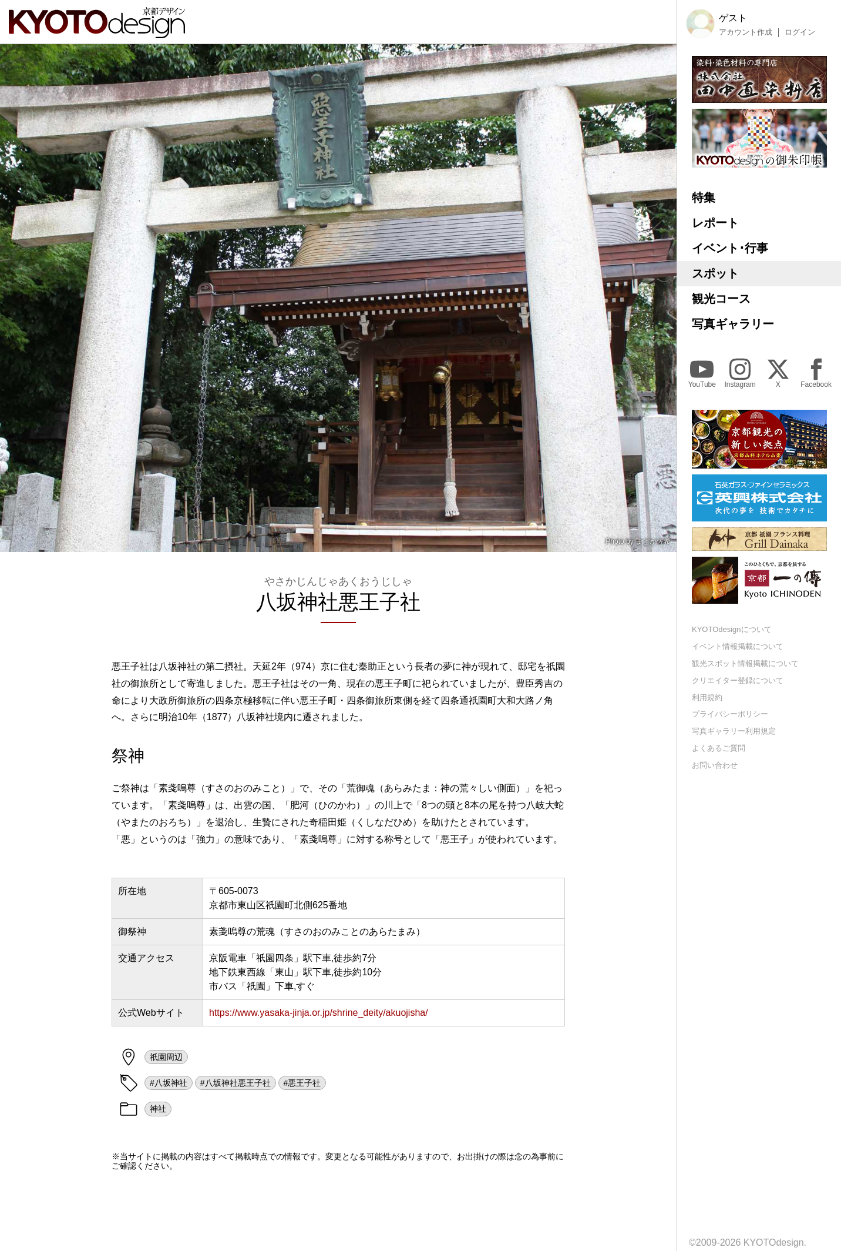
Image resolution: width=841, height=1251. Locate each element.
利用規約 (707, 697)
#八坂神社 (168, 1083)
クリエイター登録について (737, 680)
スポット (715, 273)
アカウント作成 (745, 32)
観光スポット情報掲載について (745, 663)
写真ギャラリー (733, 323)
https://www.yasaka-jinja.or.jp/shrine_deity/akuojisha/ (318, 1013)
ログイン (800, 32)
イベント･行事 (730, 248)
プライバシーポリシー (730, 714)
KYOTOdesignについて (732, 629)
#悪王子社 (302, 1083)
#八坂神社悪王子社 (235, 1083)
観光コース (721, 298)
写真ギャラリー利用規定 (734, 731)
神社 (158, 1108)
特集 (703, 197)
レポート (715, 222)
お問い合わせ (715, 765)
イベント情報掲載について (737, 646)
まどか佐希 (653, 541)
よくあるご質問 (718, 748)
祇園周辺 (166, 1057)
